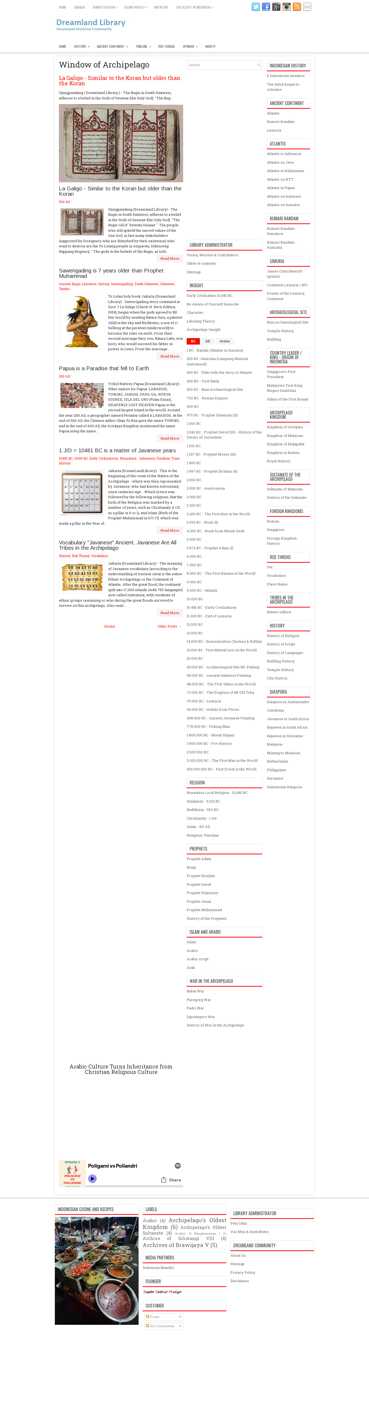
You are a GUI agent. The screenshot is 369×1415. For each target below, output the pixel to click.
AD (207, 341)
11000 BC (81, 458)
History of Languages (285, 652)
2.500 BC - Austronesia (206, 488)
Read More (169, 258)
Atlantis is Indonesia (284, 153)
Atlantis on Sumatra (283, 204)
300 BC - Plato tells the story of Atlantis (219, 372)
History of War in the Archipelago (215, 1025)
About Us (238, 1255)
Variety (210, 46)
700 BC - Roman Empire (207, 398)
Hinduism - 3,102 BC (203, 801)
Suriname (275, 778)
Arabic (192, 950)
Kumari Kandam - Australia (282, 245)
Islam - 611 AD (198, 826)
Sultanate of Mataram (285, 489)
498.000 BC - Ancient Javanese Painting (220, 718)
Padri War (195, 1008)
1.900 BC (194, 462)
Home (62, 7)
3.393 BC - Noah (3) (202, 522)
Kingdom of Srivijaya (285, 427)
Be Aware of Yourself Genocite (213, 304)
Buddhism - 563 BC (203, 809)
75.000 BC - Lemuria (204, 701)
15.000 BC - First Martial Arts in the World (222, 650)
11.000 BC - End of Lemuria (209, 616)
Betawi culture (279, 611)
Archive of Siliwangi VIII (178, 1238)
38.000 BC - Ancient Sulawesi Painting (219, 675)
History (83, 45)
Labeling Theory (201, 321)
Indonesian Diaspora (284, 786)
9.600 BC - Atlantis (202, 590)
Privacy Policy (242, 1272)
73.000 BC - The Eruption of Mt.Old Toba (220, 692)
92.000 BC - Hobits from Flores (213, 709)
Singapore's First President (281, 374)
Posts (152, 1316)
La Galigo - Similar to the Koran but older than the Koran (119, 80)
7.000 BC (194, 564)
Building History (281, 661)
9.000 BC (194, 582)
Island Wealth (137, 6)
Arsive (225, 341)
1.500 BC (194, 445)
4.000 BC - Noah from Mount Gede (216, 530)
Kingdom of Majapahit (285, 444)
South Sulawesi (147, 284)
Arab (191, 967)
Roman (273, 521)
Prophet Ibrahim (201, 875)
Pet (270, 567)
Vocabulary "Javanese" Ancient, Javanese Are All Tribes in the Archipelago (117, 545)
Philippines (276, 769)
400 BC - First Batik (203, 381)
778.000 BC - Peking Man (208, 726)
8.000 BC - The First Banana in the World (221, 573)
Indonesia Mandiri (158, 1267)
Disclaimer (239, 1280)
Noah (191, 867)
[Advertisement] (121, 846)
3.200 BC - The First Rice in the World (218, 513)
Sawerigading (122, 284)
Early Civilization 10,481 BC (210, 295)
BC (193, 341)
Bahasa (79, 7)
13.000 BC (195, 633)
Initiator (161, 7)
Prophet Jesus (199, 901)
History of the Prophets (207, 918)
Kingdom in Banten (283, 452)
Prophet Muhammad (204, 909)
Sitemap (194, 271)
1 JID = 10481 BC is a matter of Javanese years (117, 450)
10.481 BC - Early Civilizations (212, 607)
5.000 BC (194, 539)
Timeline (145, 45)
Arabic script (198, 958)
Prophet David (199, 884)
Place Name (277, 584)
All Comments (160, 1325)
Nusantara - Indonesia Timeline (145, 458)
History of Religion (283, 635)
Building (274, 339)
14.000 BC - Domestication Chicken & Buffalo (224, 641)
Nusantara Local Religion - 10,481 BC (217, 792)
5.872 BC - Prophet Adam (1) (210, 547)
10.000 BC (195, 599)
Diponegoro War (201, 1016)
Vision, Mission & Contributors (213, 254)
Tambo (64, 289)
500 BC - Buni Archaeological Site (215, 389)
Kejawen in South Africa (287, 727)
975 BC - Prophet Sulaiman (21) (212, 415)
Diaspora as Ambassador (288, 701)
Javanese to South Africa (288, 718)
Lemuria (274, 130)
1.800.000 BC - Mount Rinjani (210, 735)
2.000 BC (194, 479)
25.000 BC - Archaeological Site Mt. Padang (223, 667)
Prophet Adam (199, 858)
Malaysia (274, 744)
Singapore (275, 529)
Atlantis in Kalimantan (285, 170)
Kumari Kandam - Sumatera (282, 231)
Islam (191, 941)
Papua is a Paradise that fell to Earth (104, 368)
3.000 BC (194, 496)
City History (277, 678)
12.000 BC (195, 624)
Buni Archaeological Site (287, 322)
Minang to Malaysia (283, 752)
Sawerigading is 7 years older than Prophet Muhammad (111, 273)
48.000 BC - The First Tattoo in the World (221, 684)
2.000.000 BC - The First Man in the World (222, 760)
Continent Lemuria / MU (287, 284)
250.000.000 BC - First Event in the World (221, 769)
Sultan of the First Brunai (287, 399)
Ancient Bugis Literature (77, 284)
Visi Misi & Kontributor (249, 1231)
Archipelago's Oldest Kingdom (184, 1223)
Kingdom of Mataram (285, 435)
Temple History (280, 330)
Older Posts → (169, 626)
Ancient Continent (114, 45)
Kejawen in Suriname (285, 735)
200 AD (64, 376)
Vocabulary (99, 556)
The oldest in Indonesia (196, 6)
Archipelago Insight (203, 329)
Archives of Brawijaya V (176, 1245)
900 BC (193, 406)
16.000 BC (195, 658)
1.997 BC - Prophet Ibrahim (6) (212, 471)
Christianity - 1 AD (202, 818)
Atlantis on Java (280, 162)
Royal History (278, 461)
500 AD (64, 202)
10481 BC (66, 458)
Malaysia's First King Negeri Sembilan (284, 388)
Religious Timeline (203, 835)
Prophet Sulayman (202, 892)
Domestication (106, 6)
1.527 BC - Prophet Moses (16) (211, 454)
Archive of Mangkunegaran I (197, 1233)
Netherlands (277, 761)
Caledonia (275, 710)
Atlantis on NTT (280, 179)
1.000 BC (194, 423)
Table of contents (201, 263)
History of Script (281, 644)
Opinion (192, 45)
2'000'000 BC (198, 752)
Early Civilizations (103, 458)
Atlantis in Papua (281, 187)
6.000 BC (194, 556)
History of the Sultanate (287, 497)
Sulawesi (167, 284)
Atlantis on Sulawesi (284, 196)
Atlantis (273, 113)
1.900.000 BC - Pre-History (209, 743)
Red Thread (166, 46)
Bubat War (195, 991)
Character (195, 312)
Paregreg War (199, 999)
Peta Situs (238, 1223)
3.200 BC (194, 505)
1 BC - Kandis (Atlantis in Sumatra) (215, 350)
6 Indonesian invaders (286, 75)
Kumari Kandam (281, 121)
